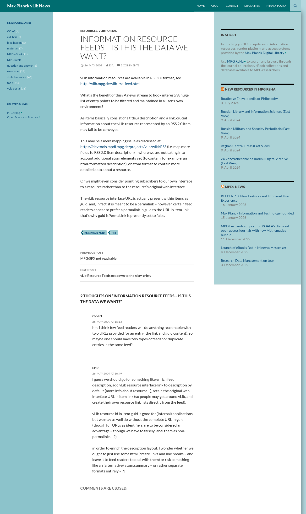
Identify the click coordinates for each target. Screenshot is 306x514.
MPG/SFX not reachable (137, 255)
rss (114, 232)
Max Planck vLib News (28, 5)
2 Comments (130, 65)
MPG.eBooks (15, 54)
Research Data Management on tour (247, 260)
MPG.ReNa (235, 61)
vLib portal (107, 30)
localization (14, 42)
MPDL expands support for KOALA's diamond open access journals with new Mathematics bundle (255, 230)
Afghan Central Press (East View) (245, 146)
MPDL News (235, 187)
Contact (232, 5)
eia (111, 65)
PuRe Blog (13, 113)
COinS (11, 31)
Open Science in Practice (22, 117)
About (215, 5)
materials (13, 48)
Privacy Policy (276, 5)
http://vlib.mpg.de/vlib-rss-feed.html (110, 83)
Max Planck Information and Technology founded (257, 213)
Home (201, 5)
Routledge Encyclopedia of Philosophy (249, 98)
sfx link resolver (17, 77)
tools (10, 83)
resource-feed (94, 232)
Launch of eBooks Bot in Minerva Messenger (253, 248)
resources (88, 30)
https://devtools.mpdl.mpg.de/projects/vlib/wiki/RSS (123, 146)
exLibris (12, 37)
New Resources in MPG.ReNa (250, 89)
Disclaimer (252, 5)
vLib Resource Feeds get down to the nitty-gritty (137, 272)
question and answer (20, 65)
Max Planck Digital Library (264, 53)
